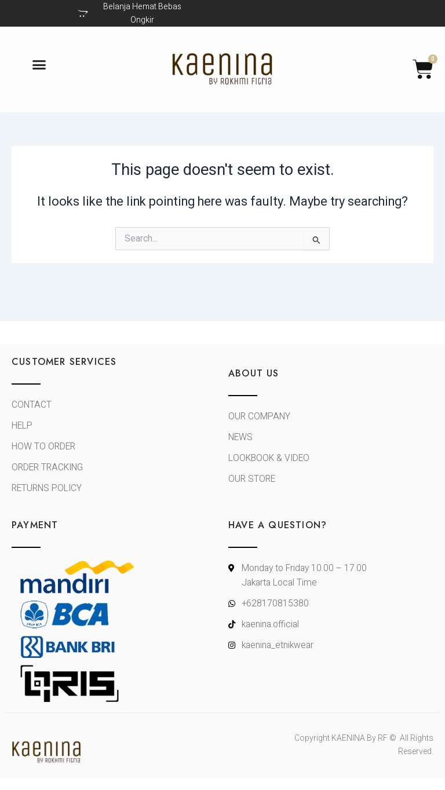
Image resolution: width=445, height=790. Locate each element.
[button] (39, 65)
